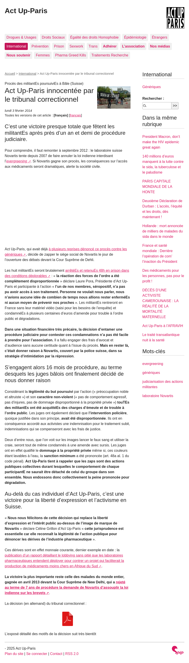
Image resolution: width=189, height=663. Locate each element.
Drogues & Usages (21, 37)
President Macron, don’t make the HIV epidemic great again (161, 142)
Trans (92, 46)
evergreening (16, 161)
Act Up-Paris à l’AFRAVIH (162, 326)
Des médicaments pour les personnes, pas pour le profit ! (163, 276)
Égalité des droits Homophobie (94, 37)
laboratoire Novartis (157, 396)
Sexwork (76, 46)
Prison (59, 46)
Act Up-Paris (26, 11)
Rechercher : (153, 98)
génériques (151, 373)
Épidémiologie (135, 37)
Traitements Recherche (109, 55)
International (16, 46)
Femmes (43, 55)
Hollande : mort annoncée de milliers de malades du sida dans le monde (162, 231)
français (75, 115)
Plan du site (14, 654)
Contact (56, 654)
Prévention (40, 46)
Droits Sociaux (53, 37)
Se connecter (36, 654)
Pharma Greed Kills (70, 55)
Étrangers (159, 37)
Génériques (151, 87)
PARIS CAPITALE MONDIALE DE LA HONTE (157, 186)
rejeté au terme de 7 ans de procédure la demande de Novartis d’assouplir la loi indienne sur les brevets (66, 587)
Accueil (10, 73)
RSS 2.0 (71, 654)
